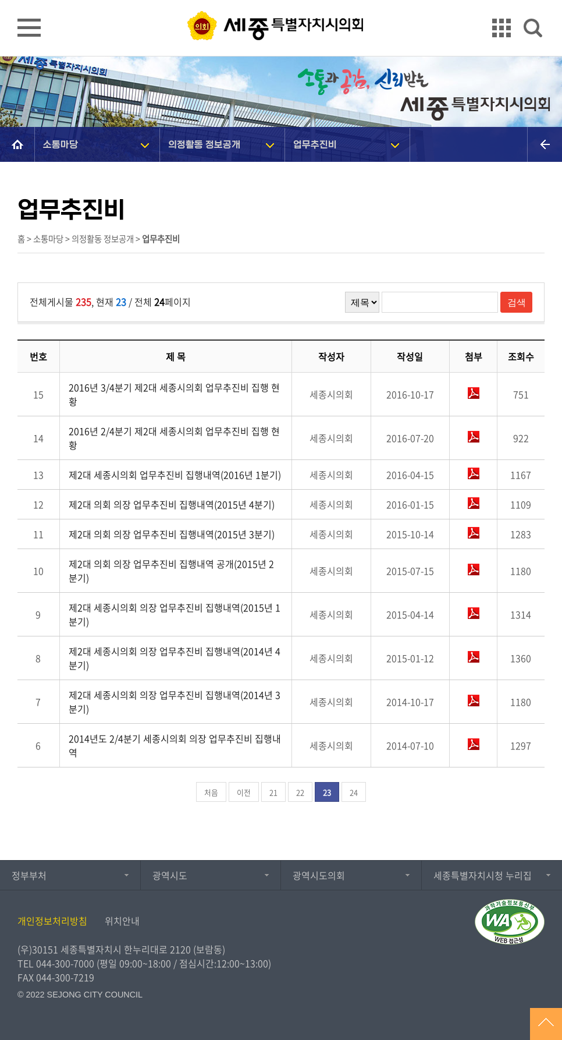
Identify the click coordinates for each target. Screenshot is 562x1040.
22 (300, 792)
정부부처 (29, 875)
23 (327, 792)
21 (273, 792)
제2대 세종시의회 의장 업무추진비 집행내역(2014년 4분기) (174, 658)
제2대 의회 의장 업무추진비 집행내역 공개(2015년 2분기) (171, 571)
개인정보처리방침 (52, 921)
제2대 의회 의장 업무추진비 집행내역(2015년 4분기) (172, 504)
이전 (244, 792)
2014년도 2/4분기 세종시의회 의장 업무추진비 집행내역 (175, 745)
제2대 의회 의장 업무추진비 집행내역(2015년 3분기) (172, 534)
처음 (211, 792)
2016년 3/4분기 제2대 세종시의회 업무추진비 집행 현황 (174, 394)
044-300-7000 (65, 963)
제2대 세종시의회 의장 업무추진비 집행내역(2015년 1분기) (174, 614)
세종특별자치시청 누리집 (482, 875)
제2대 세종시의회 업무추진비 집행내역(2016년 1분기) (175, 475)
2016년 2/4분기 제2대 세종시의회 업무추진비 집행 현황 (174, 438)
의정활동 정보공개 (205, 144)
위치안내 (122, 921)
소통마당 (61, 144)
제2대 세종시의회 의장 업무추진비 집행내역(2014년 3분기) (174, 702)
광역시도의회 (319, 875)
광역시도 (169, 875)
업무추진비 (315, 144)
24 (354, 792)
